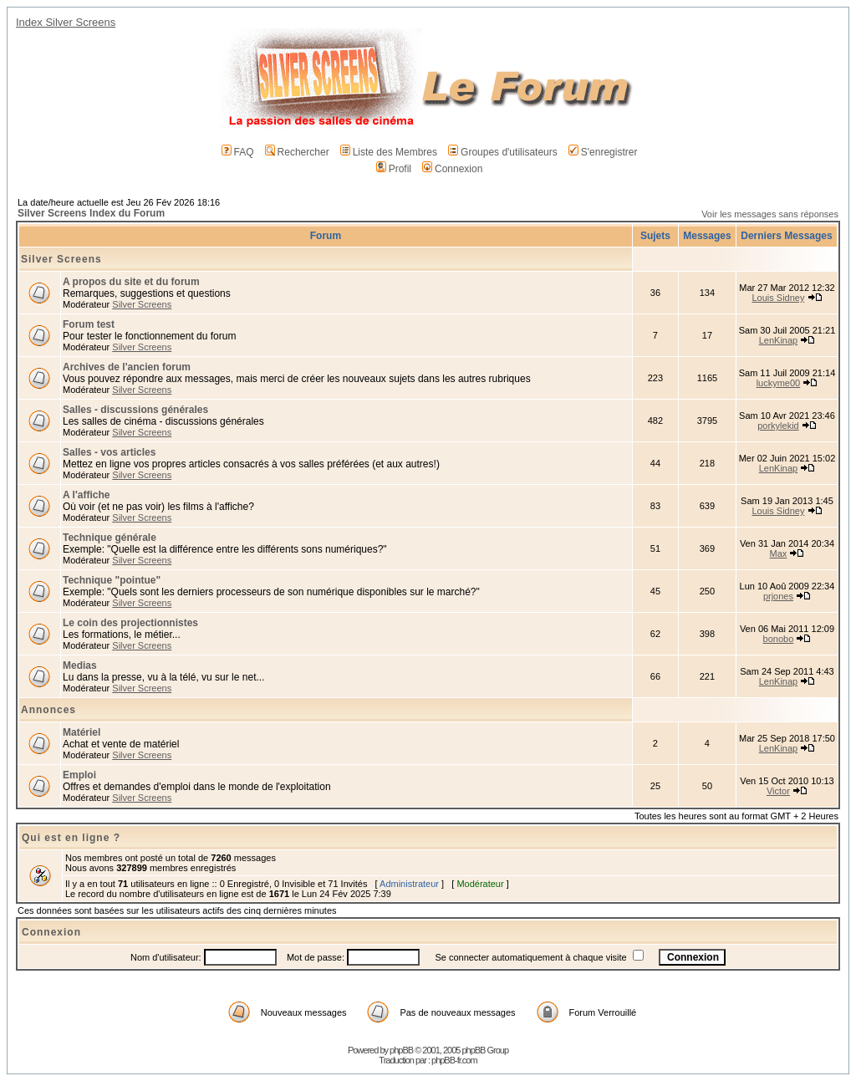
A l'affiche (86, 495)
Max (778, 553)
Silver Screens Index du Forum (91, 213)
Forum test (89, 324)
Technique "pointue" (111, 580)
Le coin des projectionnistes (130, 623)
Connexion (452, 169)
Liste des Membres (388, 152)
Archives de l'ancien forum (127, 367)
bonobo (778, 639)
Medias (80, 665)
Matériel (81, 732)
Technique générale (109, 537)
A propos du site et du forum (131, 282)
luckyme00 (779, 383)
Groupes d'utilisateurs (503, 152)
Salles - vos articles (109, 452)
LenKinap (778, 340)
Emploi (79, 775)
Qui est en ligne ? (71, 838)
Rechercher (297, 152)
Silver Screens (61, 259)
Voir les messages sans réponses (769, 214)
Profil (393, 169)
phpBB (401, 1050)
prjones (778, 596)
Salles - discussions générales (135, 410)
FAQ (238, 152)
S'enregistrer (603, 152)
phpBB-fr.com (454, 1060)
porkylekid (778, 426)
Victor (778, 791)
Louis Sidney (778, 298)
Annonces (48, 710)
